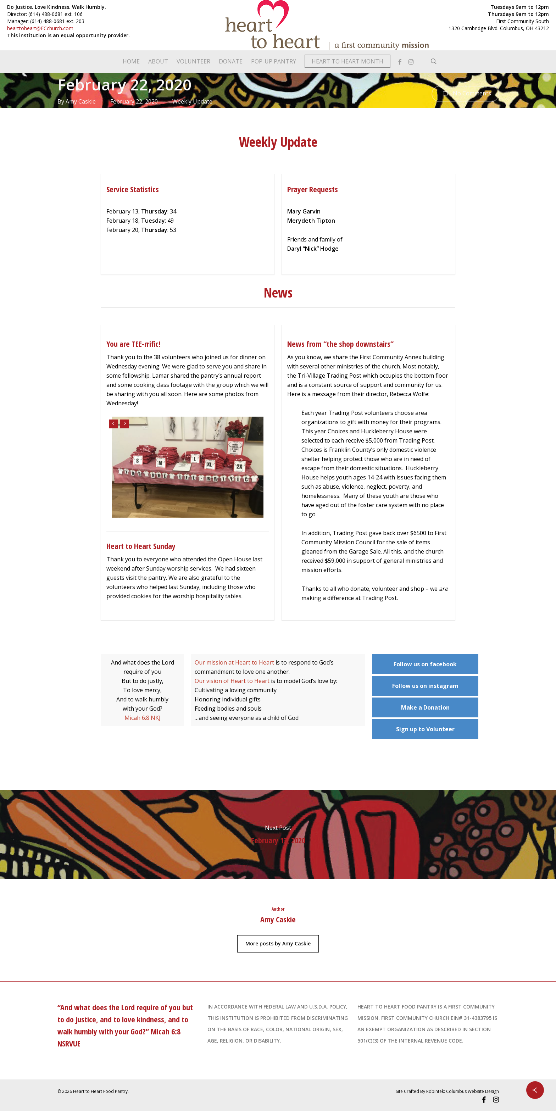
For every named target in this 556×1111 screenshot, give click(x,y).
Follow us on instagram (425, 686)
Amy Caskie (81, 101)
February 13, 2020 (278, 834)
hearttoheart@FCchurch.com (40, 28)
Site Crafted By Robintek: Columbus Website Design (447, 1091)
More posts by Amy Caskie (278, 943)
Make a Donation (425, 707)
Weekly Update (192, 101)
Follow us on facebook (425, 664)
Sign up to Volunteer (425, 729)
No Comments (465, 94)
